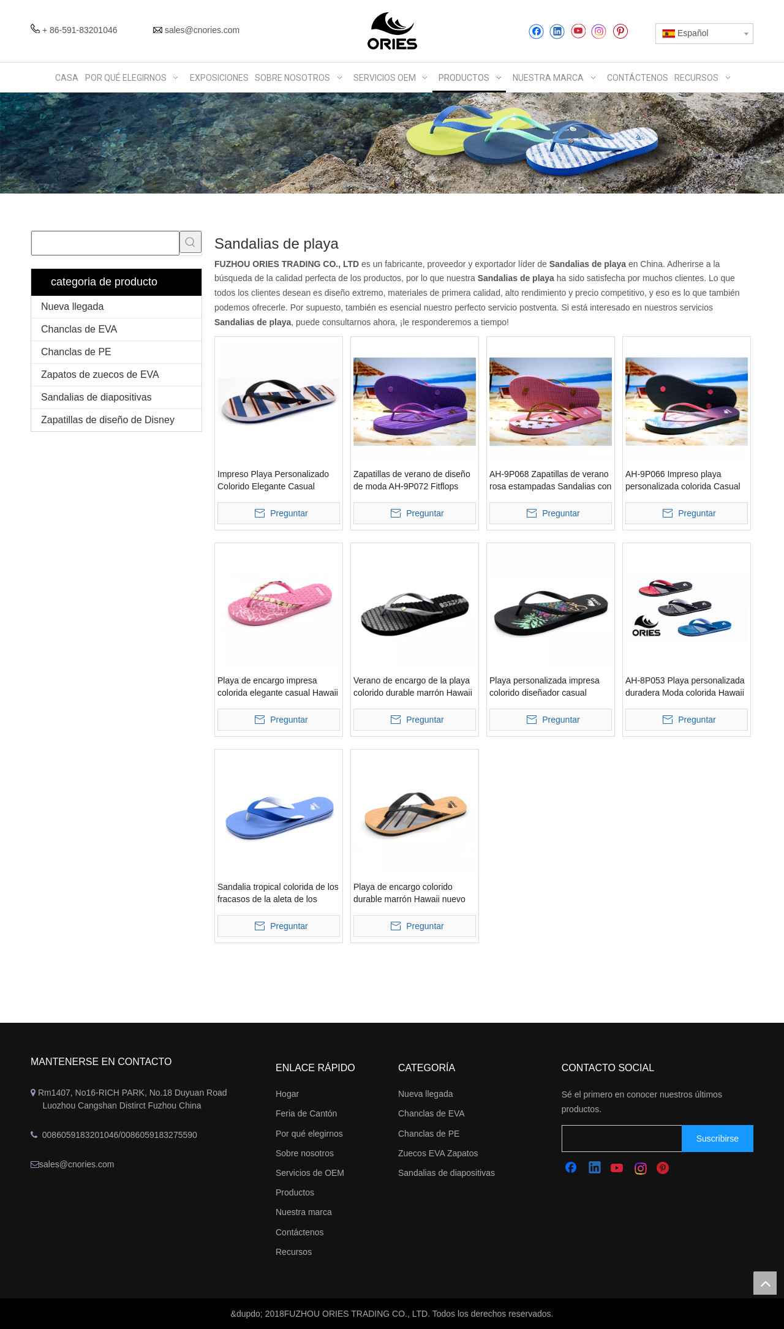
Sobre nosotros (305, 1153)
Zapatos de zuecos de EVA (100, 374)
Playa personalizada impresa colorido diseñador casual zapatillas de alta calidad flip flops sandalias (544, 687)
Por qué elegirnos (309, 1134)
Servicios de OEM (310, 1173)
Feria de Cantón (306, 1113)
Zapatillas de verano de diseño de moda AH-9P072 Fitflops (411, 480)
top (765, 1283)
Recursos (294, 1252)
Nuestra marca (304, 1212)
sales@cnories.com (202, 30)
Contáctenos (300, 1232)
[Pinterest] (620, 31)
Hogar (287, 1094)
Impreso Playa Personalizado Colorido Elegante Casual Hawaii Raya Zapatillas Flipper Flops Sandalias (275, 480)
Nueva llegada (72, 306)
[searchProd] (105, 243)
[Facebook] (536, 31)
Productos (295, 1192)
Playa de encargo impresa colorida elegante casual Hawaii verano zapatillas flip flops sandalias (277, 687)
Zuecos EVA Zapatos (438, 1153)
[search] (634, 1138)
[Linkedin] (557, 31)
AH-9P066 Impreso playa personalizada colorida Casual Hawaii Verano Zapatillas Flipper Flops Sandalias (683, 480)
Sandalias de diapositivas (96, 397)
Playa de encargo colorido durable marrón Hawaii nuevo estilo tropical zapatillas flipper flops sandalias (410, 893)
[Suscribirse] (717, 1138)
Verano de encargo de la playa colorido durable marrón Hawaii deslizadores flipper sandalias (412, 687)
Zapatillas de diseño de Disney (108, 420)
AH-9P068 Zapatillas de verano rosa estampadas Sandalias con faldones (550, 480)
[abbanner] (392, 143)
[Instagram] (599, 31)
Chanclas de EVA (79, 329)
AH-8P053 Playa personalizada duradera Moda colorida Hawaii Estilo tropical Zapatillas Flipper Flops (685, 687)
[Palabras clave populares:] (190, 242)
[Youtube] (578, 31)
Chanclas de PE (76, 352)
